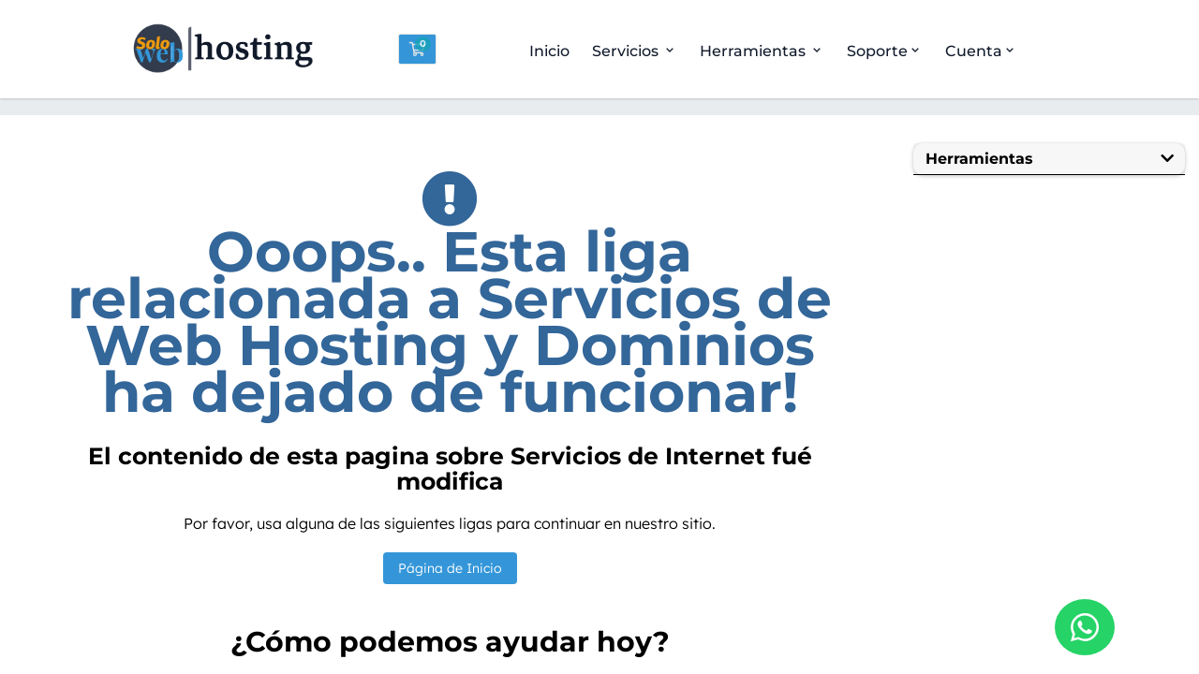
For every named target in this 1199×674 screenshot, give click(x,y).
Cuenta (981, 51)
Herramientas (762, 51)
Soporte (885, 51)
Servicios (634, 51)
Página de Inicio (450, 568)
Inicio (549, 51)
